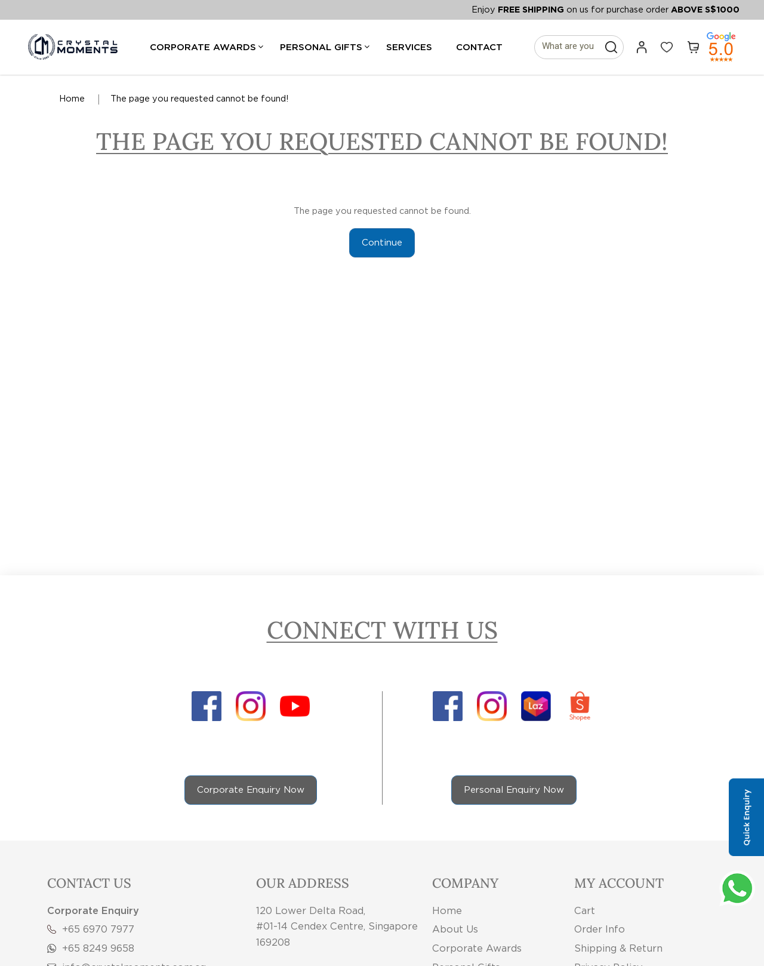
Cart (584, 910)
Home (72, 98)
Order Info (599, 929)
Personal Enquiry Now (514, 789)
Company (465, 883)
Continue (382, 242)
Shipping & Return (618, 948)
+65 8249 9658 (90, 948)
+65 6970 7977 (90, 929)
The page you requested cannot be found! (199, 98)
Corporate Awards (477, 948)
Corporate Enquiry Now (250, 789)
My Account (619, 883)
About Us (455, 929)
